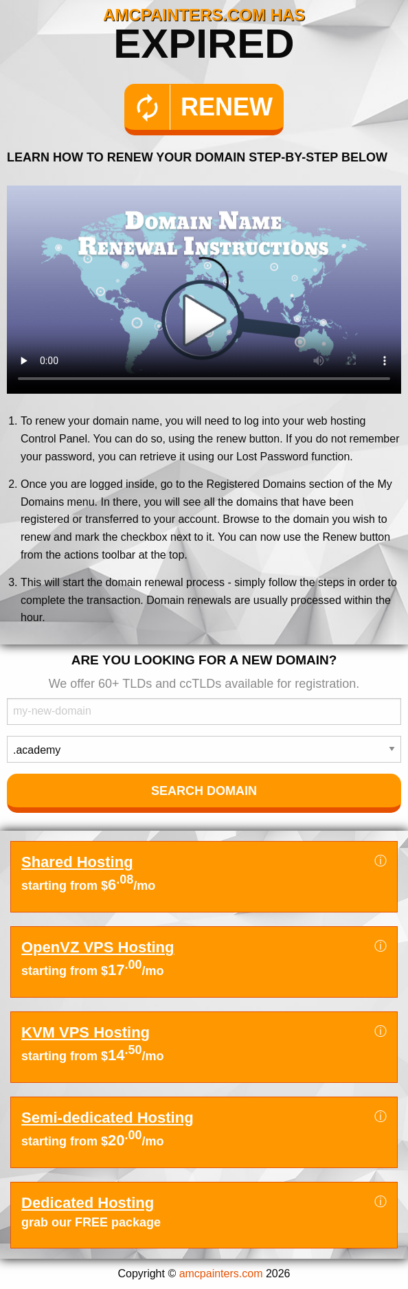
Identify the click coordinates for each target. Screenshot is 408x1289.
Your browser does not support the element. (204, 290)
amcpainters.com (221, 1273)
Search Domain (204, 791)
